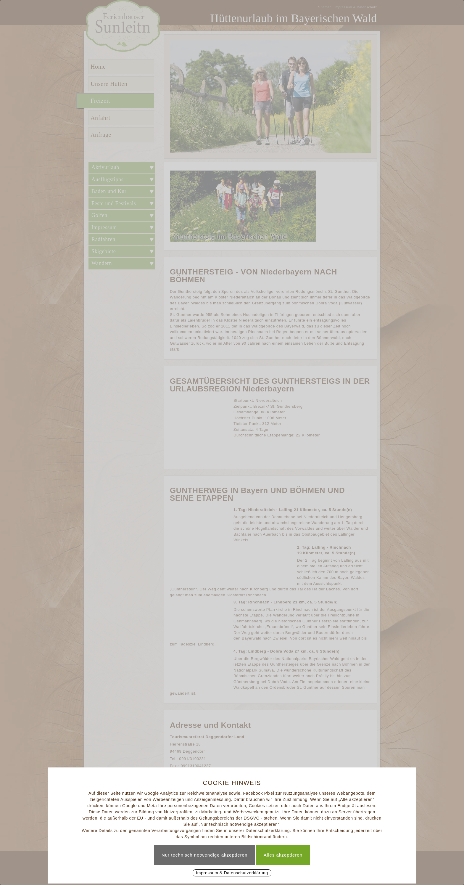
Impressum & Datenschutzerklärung (232, 872)
